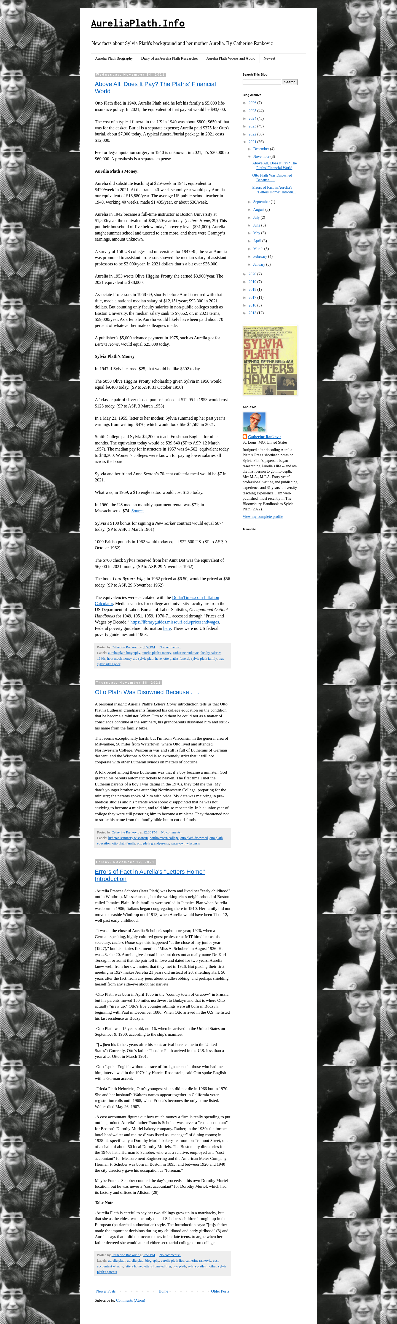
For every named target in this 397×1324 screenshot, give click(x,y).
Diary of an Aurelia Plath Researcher (169, 58)
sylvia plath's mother (202, 1266)
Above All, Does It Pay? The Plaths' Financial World (274, 165)
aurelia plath (116, 1260)
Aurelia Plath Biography (114, 58)
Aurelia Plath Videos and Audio (230, 58)
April (257, 241)
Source (137, 510)
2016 (253, 305)
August (259, 209)
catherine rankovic (185, 653)
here (167, 628)
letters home (133, 1266)
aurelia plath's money (156, 653)
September (261, 202)
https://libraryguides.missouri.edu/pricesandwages (174, 622)
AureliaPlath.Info (138, 23)
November (261, 156)
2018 (253, 289)
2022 (253, 134)
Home (163, 1291)
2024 (253, 118)
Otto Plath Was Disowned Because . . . (147, 692)
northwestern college (164, 838)
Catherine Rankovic (264, 437)
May (257, 233)
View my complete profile (263, 517)
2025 (253, 111)
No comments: (170, 647)
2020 (253, 274)
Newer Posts (106, 1291)
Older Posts (220, 1291)
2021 (253, 142)
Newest (269, 58)
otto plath (179, 1266)
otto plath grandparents (153, 843)
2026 (253, 103)
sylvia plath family (204, 658)
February (260, 256)
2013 (253, 313)
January (259, 264)
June (257, 225)
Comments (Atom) (130, 1300)
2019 (253, 282)
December (261, 149)
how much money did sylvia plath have (134, 658)
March (258, 249)
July (257, 217)
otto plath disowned (194, 838)
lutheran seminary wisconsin (128, 838)
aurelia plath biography (124, 653)
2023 (253, 126)
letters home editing (157, 1266)
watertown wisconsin (185, 843)
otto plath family (123, 843)
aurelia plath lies (172, 1260)
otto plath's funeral (176, 658)
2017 (253, 297)
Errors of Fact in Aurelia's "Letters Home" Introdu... (274, 189)
